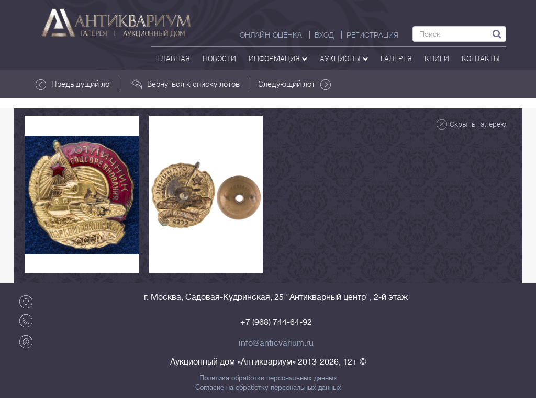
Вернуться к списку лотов (185, 84)
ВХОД (324, 35)
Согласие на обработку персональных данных (268, 387)
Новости (219, 58)
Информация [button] (278, 58)
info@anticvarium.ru (276, 343)
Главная (173, 58)
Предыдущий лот (74, 84)
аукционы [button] (344, 58)
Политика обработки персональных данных (268, 378)
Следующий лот (294, 84)
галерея (396, 58)
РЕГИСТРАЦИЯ (372, 35)
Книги (437, 58)
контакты (481, 58)
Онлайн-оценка (271, 35)
